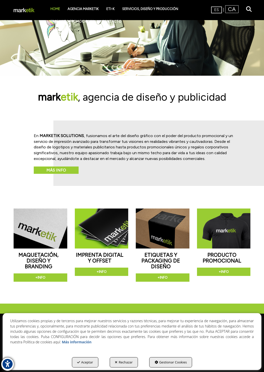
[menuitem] (55, 9)
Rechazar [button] (124, 362)
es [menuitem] (216, 9)
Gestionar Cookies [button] (171, 362)
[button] (24, 10)
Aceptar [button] (85, 362)
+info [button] (40, 277)
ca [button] (232, 9)
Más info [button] (56, 170)
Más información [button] (76, 342)
